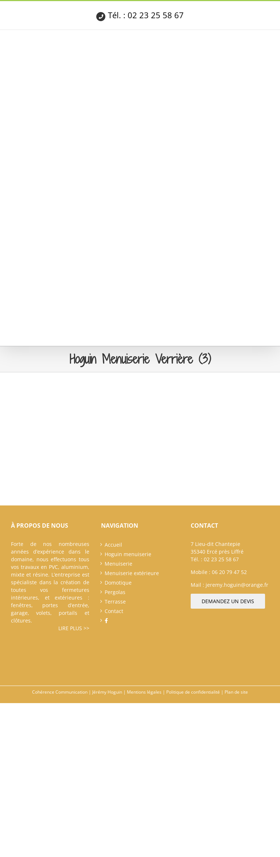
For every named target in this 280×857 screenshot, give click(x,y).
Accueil (113, 544)
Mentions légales (144, 692)
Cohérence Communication (60, 692)
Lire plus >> (73, 628)
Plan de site (236, 692)
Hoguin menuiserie (128, 554)
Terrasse (115, 601)
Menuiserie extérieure (132, 573)
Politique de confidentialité (193, 692)
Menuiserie (118, 563)
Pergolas (115, 592)
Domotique (118, 582)
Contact (114, 611)
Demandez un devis (228, 601)
